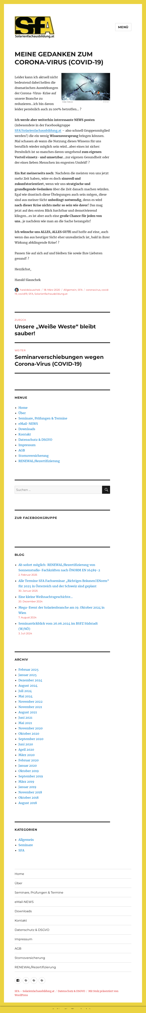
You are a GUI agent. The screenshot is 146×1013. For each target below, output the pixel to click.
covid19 (22, 293)
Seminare (25, 845)
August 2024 (27, 685)
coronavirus (93, 289)
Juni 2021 (25, 717)
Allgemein (70, 289)
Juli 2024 (25, 691)
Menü (123, 27)
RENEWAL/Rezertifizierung (39, 461)
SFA (80, 289)
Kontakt (24, 434)
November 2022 (30, 701)
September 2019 (30, 776)
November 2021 (30, 707)
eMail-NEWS (28, 424)
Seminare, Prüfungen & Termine (42, 418)
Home (23, 408)
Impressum (27, 445)
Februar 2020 (28, 760)
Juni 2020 (25, 744)
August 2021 (27, 712)
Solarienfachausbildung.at (50, 293)
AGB (21, 450)
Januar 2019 (27, 787)
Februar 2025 (28, 669)
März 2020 (26, 755)
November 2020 (30, 728)
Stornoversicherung (33, 456)
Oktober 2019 (28, 771)
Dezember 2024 (30, 680)
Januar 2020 (27, 765)
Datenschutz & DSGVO (35, 440)
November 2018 (30, 792)
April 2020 (26, 749)
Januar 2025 (27, 675)
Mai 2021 (25, 723)
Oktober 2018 (28, 797)
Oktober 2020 (28, 733)
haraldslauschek (30, 289)
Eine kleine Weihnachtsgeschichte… (45, 597)
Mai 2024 (25, 696)
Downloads (26, 429)
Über (22, 413)
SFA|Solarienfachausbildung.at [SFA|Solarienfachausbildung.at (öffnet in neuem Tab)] (38, 130)
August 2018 (27, 803)
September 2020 (30, 739)
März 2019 (26, 781)
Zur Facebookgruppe (36, 518)
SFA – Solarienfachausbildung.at (34, 991)
